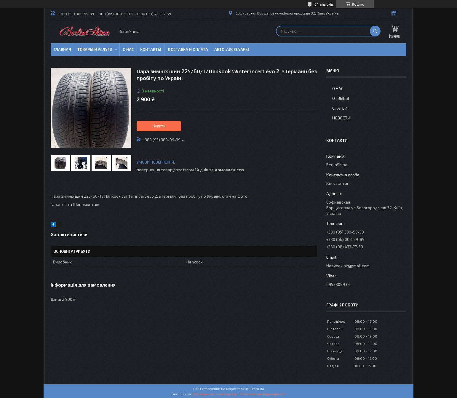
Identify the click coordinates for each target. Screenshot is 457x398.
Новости (341, 117)
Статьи (339, 108)
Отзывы (340, 98)
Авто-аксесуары (231, 49)
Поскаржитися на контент (216, 394)
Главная (62, 49)
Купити (159, 126)
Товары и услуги (94, 49)
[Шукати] (375, 31)
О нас (128, 49)
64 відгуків (323, 4)
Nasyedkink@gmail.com (348, 265)
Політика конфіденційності (263, 394)
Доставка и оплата (187, 49)
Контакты (150, 49)
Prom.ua (257, 388)
